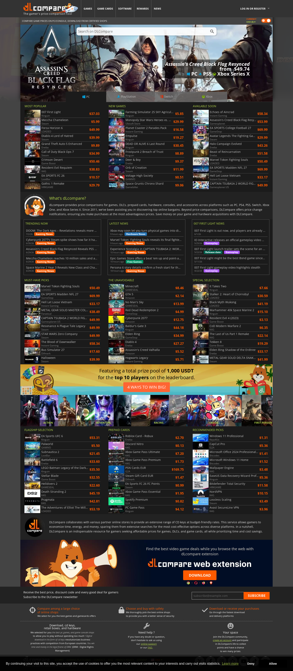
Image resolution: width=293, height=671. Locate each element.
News (157, 8)
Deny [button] (250, 663)
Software (125, 8)
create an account (222, 640)
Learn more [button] (230, 663)
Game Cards (105, 8)
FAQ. (150, 647)
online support (149, 643)
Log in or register (253, 8)
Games (88, 8)
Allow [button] (273, 663)
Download (200, 575)
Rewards (143, 8)
